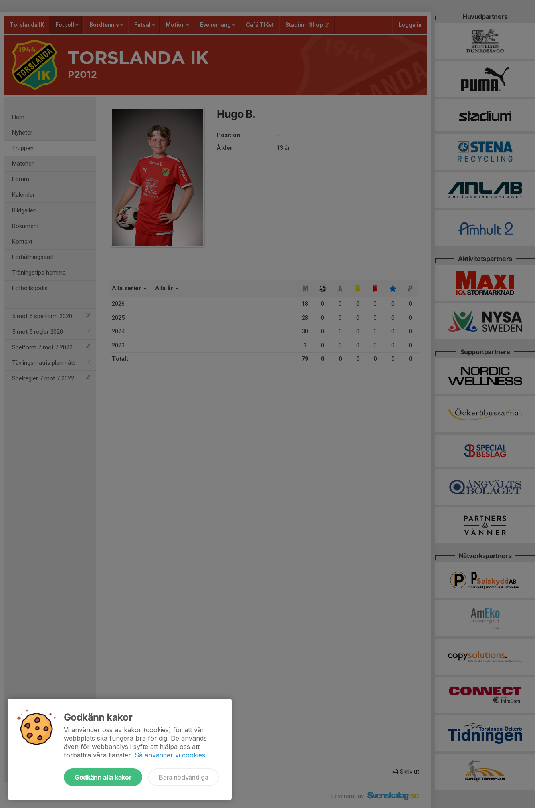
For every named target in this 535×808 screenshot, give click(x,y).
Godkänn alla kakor (103, 777)
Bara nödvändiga (183, 777)
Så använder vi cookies (170, 755)
